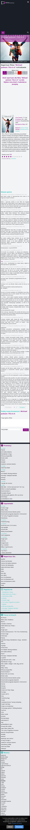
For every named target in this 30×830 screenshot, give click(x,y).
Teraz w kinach (10, 615)
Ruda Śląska (4, 793)
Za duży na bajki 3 (5, 740)
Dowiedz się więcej (17, 823)
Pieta (2, 696)
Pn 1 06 (23, 72)
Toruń (2, 804)
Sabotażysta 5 (5, 720)
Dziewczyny (4, 636)
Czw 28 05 (8, 72)
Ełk (1, 769)
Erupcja (3, 450)
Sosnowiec (4, 799)
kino (10, 2)
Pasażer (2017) (7, 610)
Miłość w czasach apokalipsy (8, 489)
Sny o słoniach (4, 545)
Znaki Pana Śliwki (5, 467)
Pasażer (3, 460)
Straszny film (4, 529)
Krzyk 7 (3, 653)
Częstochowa (4, 764)
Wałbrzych (3, 810)
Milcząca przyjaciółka (6, 456)
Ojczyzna (3, 688)
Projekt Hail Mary (5, 704)
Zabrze (3, 813)
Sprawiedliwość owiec (6, 499)
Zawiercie (3, 815)
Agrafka (3, 559)
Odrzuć (10, 827)
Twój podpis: (4, 429)
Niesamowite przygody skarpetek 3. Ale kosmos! (14, 514)
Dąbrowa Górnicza (6, 765)
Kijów (2, 571)
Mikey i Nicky (4, 510)
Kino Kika (3, 573)
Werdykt (3, 462)
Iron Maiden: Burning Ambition (9, 473)
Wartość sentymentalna (7, 732)
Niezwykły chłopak (6, 493)
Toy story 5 (4, 550)
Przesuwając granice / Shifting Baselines (11, 708)
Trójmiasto (4, 806)
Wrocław (3, 811)
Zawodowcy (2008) (7, 596)
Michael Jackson (24, 129)
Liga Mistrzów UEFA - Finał (8, 659)
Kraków (3, 781)
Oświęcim (3, 787)
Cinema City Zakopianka (7, 565)
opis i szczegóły (15, 61)
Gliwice (3, 774)
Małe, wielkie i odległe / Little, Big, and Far (12, 663)
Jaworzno (3, 775)
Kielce (2, 779)
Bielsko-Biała (4, 757)
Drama (3, 627)
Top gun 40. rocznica (6, 483)
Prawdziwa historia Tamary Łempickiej (11, 702)
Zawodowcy (4, 518)
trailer (21, 61)
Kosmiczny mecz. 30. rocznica (8, 525)
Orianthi (17, 131)
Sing (2, 722)
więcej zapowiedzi (6, 552)
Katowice (3, 777)
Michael (4, 604)
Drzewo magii (4, 508)
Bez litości (3, 617)
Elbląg (2, 767)
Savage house (4, 543)
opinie (25, 61)
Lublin (2, 782)
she (2, 261)
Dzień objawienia (5, 535)
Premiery (7, 446)
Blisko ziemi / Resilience (7, 619)
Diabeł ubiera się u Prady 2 (9, 594)
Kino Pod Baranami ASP (7, 579)
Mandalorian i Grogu (6, 454)
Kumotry (3, 541)
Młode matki (4, 458)
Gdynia (3, 772)
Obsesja (3, 477)
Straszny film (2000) (6, 726)
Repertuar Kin (9, 556)
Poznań (3, 789)
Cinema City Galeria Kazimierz (8, 563)
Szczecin (3, 803)
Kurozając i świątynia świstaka (9, 475)
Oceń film (14, 158)
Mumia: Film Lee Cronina (7, 674)
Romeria (3, 479)
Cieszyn (3, 762)
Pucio (2, 712)
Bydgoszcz (4, 758)
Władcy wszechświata (6, 531)
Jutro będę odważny (6, 452)
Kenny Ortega (9, 40)
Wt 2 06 (26, 72)
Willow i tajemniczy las (7, 547)
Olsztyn (3, 786)
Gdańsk (3, 770)
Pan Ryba (3, 692)
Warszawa (3, 808)
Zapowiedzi (8, 503)
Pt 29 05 (12, 72)
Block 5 (3, 471)
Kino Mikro (4, 575)
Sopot (2, 798)
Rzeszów (3, 796)
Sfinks (2, 585)
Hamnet (3, 643)
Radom (3, 791)
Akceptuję (19, 827)
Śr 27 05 (4, 72)
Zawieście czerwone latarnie (8, 464)
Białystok (3, 755)
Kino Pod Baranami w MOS (8, 581)
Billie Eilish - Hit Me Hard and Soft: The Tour (12, 487)
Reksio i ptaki (4, 714)
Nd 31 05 (19, 72)
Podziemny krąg (5, 521)
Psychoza (3, 710)
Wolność (3, 736)
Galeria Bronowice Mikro (7, 567)
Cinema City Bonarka (6, 561)
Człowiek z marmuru (6, 623)
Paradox (3, 583)
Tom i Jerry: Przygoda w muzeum (9, 516)
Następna (22, 407)
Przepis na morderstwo (7, 706)
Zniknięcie (3, 748)
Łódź (2, 784)
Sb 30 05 (15, 72)
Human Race (4, 647)
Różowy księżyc (5, 718)
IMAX (2, 569)
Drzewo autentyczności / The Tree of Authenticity (14, 631)
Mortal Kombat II (5, 491)
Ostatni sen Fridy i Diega (7, 690)
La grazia (3, 657)
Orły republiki (4, 527)
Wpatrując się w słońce (7, 738)
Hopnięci (3, 645)
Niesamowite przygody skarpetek (10, 680)
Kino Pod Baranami (6, 577)
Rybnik (2, 794)
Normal (3, 684)
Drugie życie (4, 539)
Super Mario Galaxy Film (7, 728)
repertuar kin (7, 61)
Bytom (3, 760)
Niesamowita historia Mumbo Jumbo (10, 512)
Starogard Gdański (6, 801)
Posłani (3, 700)
